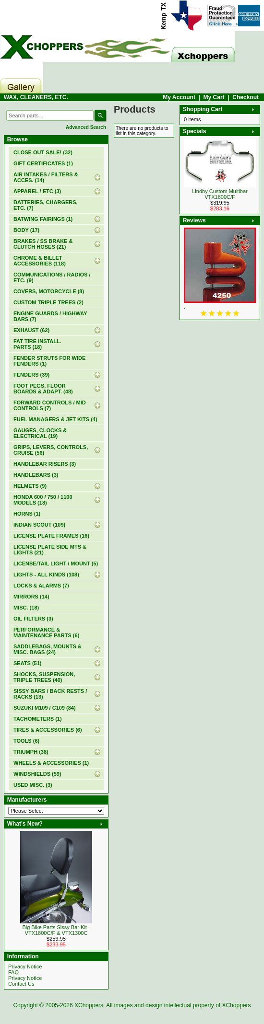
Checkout (245, 97)
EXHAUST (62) (31, 330)
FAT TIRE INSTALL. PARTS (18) (37, 344)
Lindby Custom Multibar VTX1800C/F (220, 194)
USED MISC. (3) (32, 785)
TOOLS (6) (26, 741)
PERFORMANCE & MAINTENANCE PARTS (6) (46, 632)
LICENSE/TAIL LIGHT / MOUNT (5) (55, 563)
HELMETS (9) (30, 486)
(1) (43, 163)
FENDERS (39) (31, 375)
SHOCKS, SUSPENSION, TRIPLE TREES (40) (44, 677)
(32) (42, 152)
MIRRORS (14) (31, 596)
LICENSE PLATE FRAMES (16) (51, 536)
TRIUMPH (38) (30, 752)
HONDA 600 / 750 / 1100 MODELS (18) (42, 500)
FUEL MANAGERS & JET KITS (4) (55, 419)
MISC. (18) (26, 607)
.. (185, 307)
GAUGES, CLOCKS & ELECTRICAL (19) (40, 433)
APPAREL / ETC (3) (37, 191)
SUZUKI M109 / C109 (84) (44, 708)
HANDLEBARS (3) (36, 475)
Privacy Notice (25, 966)
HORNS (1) (26, 514)
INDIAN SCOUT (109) (39, 525)
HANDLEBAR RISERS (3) (44, 464)
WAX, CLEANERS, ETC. (36, 97)
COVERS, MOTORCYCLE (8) (48, 291)
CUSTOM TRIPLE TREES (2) (48, 302)
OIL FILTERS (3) (33, 618)
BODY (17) (26, 230)
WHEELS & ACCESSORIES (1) (51, 763)
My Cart (214, 97)
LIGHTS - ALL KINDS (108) (46, 574)
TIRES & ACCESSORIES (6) (47, 730)
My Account (179, 97)
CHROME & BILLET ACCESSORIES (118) (39, 260)
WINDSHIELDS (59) (37, 774)
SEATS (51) (27, 663)
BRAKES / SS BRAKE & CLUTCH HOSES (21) (42, 244)
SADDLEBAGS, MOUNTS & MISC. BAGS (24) (47, 649)
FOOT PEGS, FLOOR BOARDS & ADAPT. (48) (43, 388)
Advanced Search (86, 127)
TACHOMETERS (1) (37, 719)
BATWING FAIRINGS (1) (42, 219)
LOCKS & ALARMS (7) (41, 585)
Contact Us (21, 984)
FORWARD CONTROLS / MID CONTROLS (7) (49, 405)
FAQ (13, 972)
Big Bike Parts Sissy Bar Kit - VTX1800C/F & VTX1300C (56, 930)
